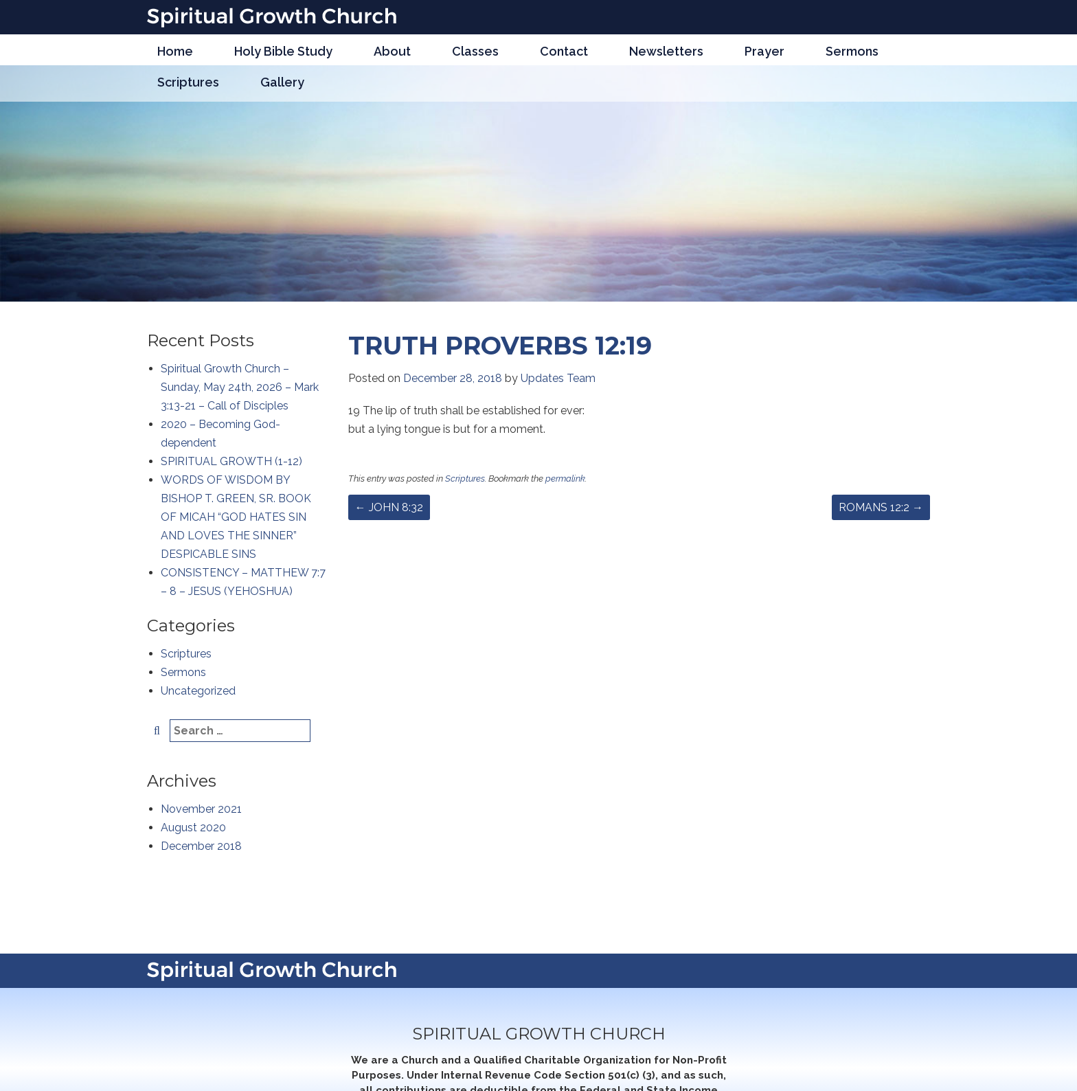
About (392, 51)
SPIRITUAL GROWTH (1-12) (231, 461)
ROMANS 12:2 (881, 507)
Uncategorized (198, 690)
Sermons (852, 51)
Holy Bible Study (283, 51)
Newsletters (666, 51)
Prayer (764, 51)
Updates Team (558, 378)
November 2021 (201, 809)
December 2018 (201, 846)
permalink (565, 478)
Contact (564, 51)
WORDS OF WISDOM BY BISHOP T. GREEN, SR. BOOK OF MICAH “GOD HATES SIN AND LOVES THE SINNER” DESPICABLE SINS (236, 517)
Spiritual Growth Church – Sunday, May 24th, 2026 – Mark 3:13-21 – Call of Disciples (240, 387)
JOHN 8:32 (389, 507)
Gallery (282, 82)
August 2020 (193, 827)
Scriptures (188, 82)
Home (175, 51)
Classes (475, 51)
